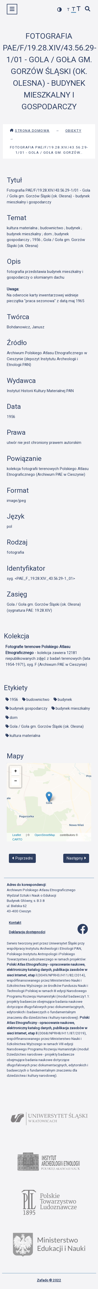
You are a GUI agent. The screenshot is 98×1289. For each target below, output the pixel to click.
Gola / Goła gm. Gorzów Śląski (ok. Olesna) (47, 726)
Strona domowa (29, 130)
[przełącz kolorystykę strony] (59, 10)
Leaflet (16, 835)
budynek (65, 699)
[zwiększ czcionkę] (78, 9)
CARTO (17, 839)
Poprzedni (22, 858)
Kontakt (15, 922)
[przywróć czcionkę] (73, 10)
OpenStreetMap (44, 835)
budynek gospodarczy (28, 708)
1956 (14, 699)
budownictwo (37, 699)
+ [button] (15, 771)
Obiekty (73, 130)
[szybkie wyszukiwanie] (87, 9)
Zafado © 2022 (49, 1280)
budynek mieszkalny (73, 708)
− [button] (15, 781)
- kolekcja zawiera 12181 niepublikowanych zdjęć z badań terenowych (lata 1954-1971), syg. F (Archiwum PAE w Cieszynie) (47, 655)
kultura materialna (25, 735)
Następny (76, 858)
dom (14, 717)
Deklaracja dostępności (27, 932)
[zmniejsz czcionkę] (68, 10)
